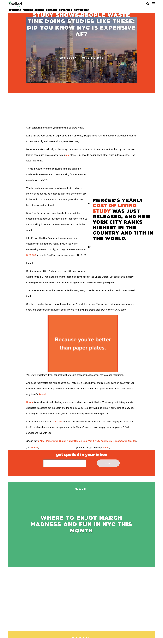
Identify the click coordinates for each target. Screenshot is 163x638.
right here (57, 421)
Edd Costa (68, 58)
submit (108, 463)
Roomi (42, 394)
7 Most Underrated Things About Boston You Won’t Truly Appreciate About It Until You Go (87, 441)
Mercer (34, 447)
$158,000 (31, 255)
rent (67, 155)
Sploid (105, 447)
